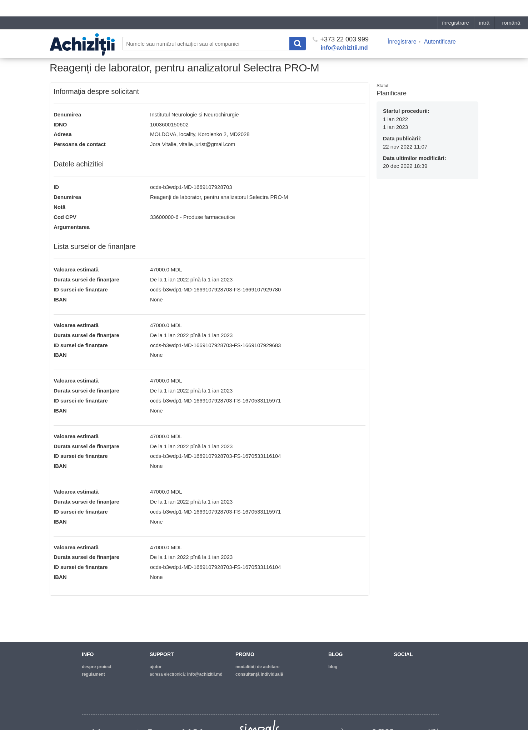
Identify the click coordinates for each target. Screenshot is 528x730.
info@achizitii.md (344, 31)
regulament (93, 674)
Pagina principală (67, 48)
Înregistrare (402, 25)
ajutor (155, 666)
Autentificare (440, 25)
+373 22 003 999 (341, 22)
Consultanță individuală (259, 674)
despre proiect (96, 666)
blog (332, 666)
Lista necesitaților (108, 48)
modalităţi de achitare (257, 666)
